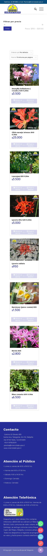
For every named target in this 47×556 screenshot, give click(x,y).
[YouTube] (40, 543)
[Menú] (40, 9)
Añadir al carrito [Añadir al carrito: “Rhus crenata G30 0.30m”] (17, 407)
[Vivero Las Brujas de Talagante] (19, 9)
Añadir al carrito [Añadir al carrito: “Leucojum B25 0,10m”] (17, 188)
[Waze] (40, 537)
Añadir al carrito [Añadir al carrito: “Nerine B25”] (17, 363)
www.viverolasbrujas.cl (12, 448)
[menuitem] (34, 9)
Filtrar (7, 28)
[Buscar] (34, 9)
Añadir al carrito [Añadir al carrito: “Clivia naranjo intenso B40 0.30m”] (17, 145)
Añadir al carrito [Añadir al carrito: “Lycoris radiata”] (17, 276)
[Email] (40, 530)
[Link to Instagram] (9, 553)
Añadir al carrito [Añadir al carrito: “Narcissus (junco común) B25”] (17, 319)
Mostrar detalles (30, 101)
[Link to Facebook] (13, 553)
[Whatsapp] (40, 523)
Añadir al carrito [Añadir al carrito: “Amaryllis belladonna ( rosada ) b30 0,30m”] (17, 101)
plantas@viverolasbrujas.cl (14, 445)
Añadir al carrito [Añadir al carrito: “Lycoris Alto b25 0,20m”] (17, 232)
